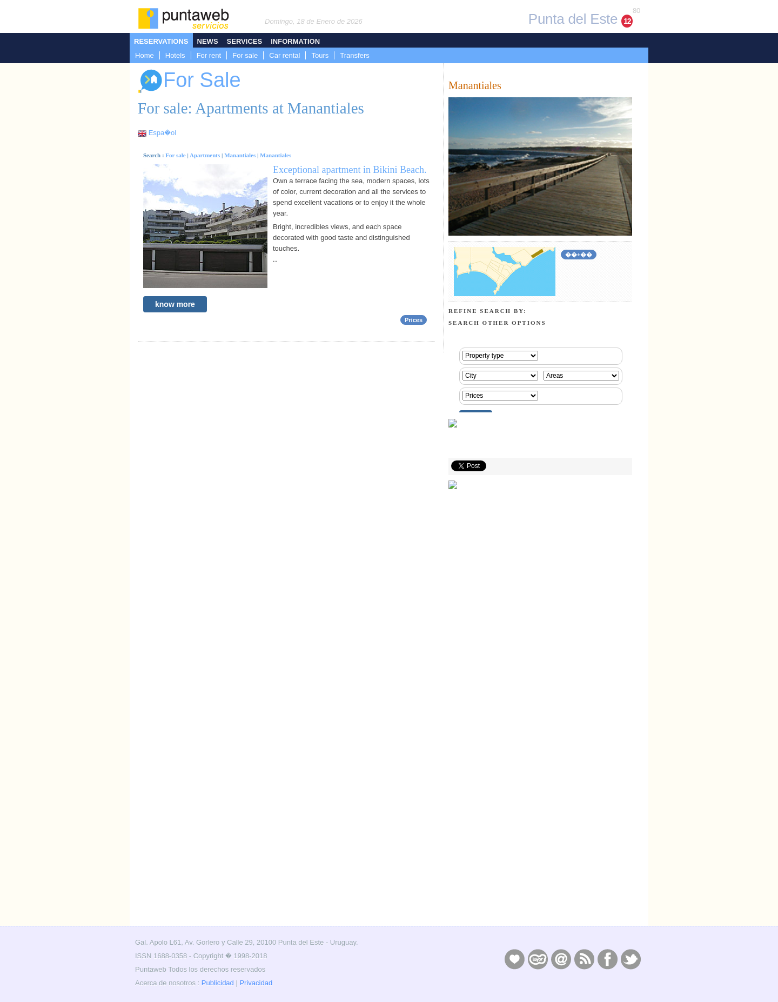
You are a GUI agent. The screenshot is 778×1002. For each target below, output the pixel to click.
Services (245, 41)
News (207, 41)
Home (144, 55)
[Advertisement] (540, 846)
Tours (319, 55)
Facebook (607, 959)
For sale (245, 55)
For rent (209, 55)
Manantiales (240, 155)
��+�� (578, 254)
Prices (413, 320)
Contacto (561, 959)
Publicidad (218, 983)
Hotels (175, 55)
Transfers (354, 55)
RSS (584, 959)
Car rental (284, 55)
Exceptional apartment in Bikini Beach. (349, 169)
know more (175, 304)
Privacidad (255, 983)
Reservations (161, 41)
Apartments (205, 155)
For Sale (189, 81)
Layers (537, 959)
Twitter (630, 959)
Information (295, 41)
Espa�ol (162, 133)
